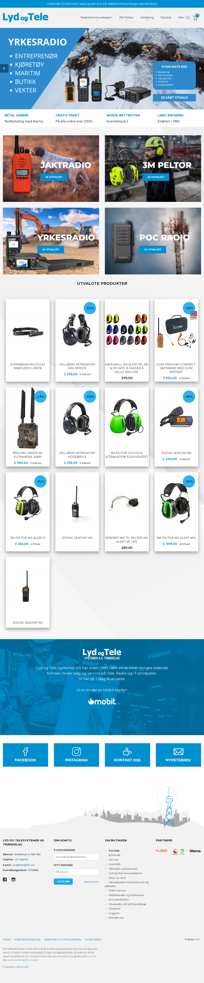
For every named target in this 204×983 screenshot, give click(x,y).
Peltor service (117, 890)
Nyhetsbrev (93, 939)
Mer (181, 17)
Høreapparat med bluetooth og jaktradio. (127, 883)
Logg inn (114, 912)
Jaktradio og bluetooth (123, 868)
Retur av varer (117, 877)
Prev (4, 68)
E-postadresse (64, 849)
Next (200, 68)
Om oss (113, 859)
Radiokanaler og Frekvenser (126, 894)
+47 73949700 (21, 859)
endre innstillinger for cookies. (23, 959)
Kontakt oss (116, 917)
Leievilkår (115, 863)
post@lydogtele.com (24, 864)
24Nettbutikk (22, 966)
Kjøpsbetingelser (27, 939)
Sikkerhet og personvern (62, 939)
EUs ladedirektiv (119, 899)
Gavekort (114, 908)
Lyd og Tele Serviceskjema (125, 872)
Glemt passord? (91, 881)
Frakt (7, 939)
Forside (114, 850)
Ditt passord (63, 864)
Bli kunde (114, 854)
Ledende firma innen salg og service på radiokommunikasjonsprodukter (102, 4)
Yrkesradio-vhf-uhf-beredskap (127, 903)
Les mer (92, 956)
